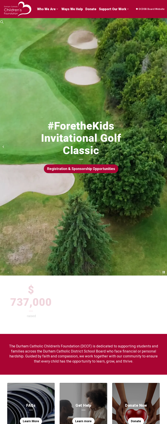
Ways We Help (72, 9)
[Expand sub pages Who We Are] (57, 9)
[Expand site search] (2, 22)
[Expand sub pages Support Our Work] (128, 9)
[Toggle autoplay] (163, 272)
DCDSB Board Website (150, 9)
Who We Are (46, 9)
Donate (90, 9)
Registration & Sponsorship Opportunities (81, 169)
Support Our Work (112, 9)
